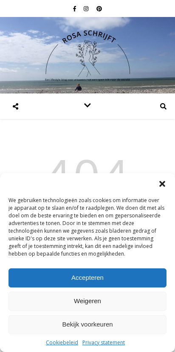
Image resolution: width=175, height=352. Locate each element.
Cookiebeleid (62, 342)
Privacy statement (103, 342)
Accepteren (87, 277)
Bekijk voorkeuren (87, 324)
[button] (162, 184)
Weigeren (87, 300)
